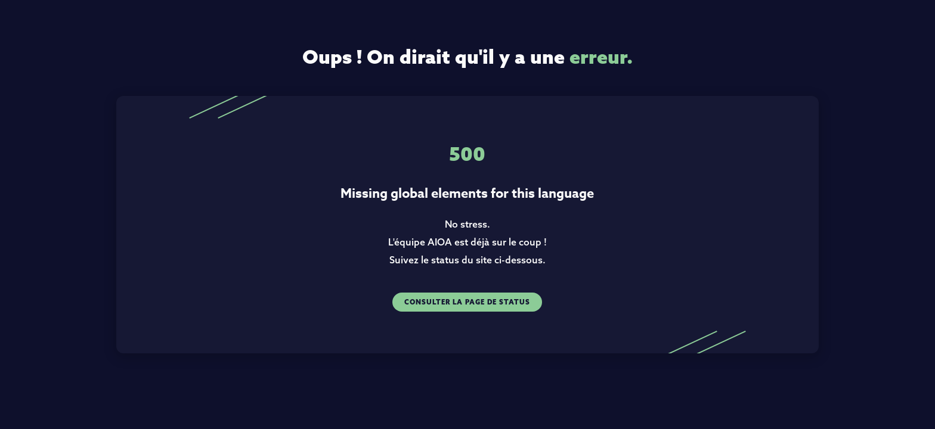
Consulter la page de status (467, 302)
